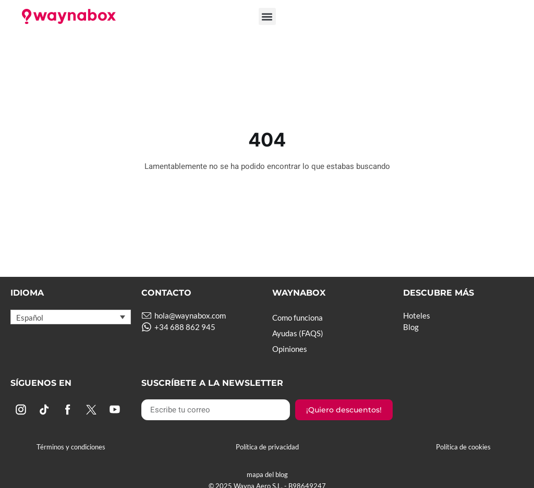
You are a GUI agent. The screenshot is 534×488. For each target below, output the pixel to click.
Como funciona (297, 317)
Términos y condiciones (71, 447)
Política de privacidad (267, 447)
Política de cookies (463, 447)
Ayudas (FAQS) (297, 333)
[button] (267, 16)
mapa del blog (267, 474)
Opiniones (289, 348)
